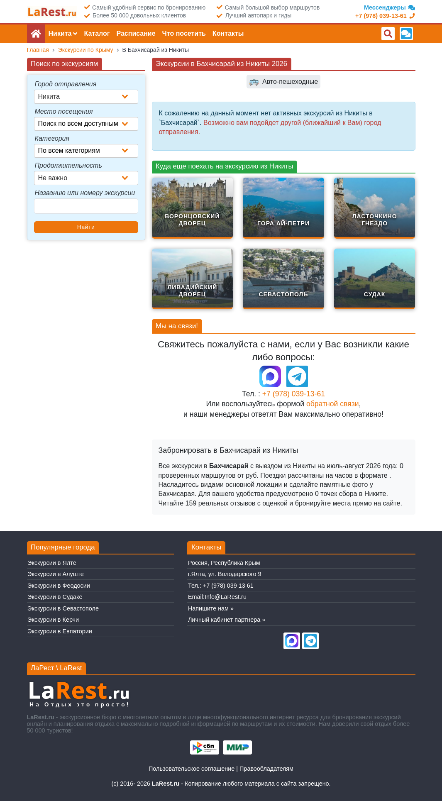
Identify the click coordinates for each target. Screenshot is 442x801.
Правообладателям (266, 768)
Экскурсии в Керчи (53, 619)
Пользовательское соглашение (191, 768)
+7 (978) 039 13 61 (228, 585)
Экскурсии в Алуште (55, 574)
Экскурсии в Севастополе (63, 608)
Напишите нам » (211, 608)
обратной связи (332, 404)
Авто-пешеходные (283, 81)
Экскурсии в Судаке (54, 596)
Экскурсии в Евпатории (59, 631)
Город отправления (66, 84)
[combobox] (86, 97)
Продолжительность (68, 165)
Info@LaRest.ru (226, 596)
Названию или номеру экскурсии (85, 192)
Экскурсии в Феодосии (58, 585)
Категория (52, 138)
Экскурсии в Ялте (51, 562)
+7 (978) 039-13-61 (293, 394)
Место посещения (64, 111)
